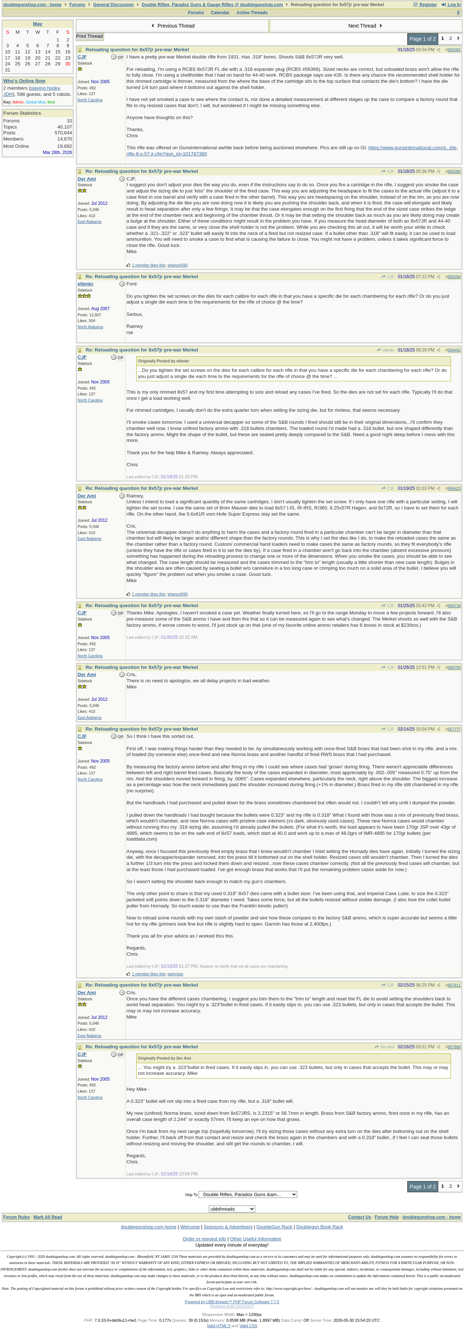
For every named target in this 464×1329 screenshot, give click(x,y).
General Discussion (113, 4)
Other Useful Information (255, 1238)
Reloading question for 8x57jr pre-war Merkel (137, 49)
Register (425, 4)
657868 (454, 1047)
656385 (454, 171)
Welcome (190, 1227)
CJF (387, 171)
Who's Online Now (24, 81)
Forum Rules (16, 1217)
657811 (454, 985)
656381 (454, 50)
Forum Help (387, 1217)
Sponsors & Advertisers (228, 1227)
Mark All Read (47, 1217)
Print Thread (89, 36)
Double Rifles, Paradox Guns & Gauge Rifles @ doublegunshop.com (212, 4)
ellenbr (385, 350)
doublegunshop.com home (148, 1227)
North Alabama (90, 327)
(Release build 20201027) (232, 1306)
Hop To (191, 1194)
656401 (454, 350)
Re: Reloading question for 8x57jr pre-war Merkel (142, 171)
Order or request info (204, 1238)
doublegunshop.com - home (32, 4)
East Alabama (90, 221)
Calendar (220, 12)
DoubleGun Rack (275, 1227)
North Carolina (90, 100)
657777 (454, 729)
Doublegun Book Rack (319, 1227)
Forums (77, 4)
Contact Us (359, 1217)
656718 (454, 605)
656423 (454, 488)
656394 (454, 277)
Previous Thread (172, 26)
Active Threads (252, 12)
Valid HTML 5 (218, 1326)
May (37, 24)
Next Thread (366, 26)
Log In (451, 4)
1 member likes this (148, 265)
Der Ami (384, 1047)
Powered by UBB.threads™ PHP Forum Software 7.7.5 (232, 1302)
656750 (454, 667)
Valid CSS (248, 1326)
